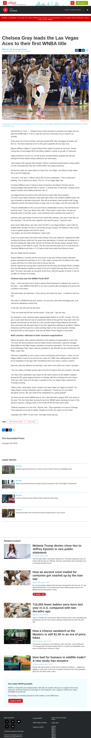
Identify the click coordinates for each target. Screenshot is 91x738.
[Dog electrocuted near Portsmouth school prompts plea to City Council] (8, 513)
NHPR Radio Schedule (40, 722)
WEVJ (53, 733)
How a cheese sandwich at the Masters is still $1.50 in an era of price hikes (59, 634)
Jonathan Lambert (38, 664)
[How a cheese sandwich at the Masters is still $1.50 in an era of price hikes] (17, 636)
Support (82, 3)
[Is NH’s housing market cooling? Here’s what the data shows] (8, 498)
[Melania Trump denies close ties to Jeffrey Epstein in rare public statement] (17, 551)
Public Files (55, 723)
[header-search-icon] (72, 3)
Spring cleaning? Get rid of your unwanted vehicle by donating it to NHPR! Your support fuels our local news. (45, 18)
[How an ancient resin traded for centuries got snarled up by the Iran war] (17, 577)
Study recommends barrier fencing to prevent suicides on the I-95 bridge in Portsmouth (46, 483)
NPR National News (16, 422)
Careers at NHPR (38, 727)
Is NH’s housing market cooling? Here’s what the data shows (37, 498)
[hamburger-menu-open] (5, 3)
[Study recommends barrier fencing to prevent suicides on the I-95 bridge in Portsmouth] (8, 484)
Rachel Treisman (38, 641)
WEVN (53, 734)
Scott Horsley (37, 582)
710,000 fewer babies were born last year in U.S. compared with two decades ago (58, 608)
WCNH (53, 726)
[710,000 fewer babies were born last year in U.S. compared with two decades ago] (17, 610)
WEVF (53, 729)
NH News (19, 466)
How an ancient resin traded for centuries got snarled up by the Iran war (58, 575)
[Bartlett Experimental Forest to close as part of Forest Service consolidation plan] (8, 469)
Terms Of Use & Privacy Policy (58, 718)
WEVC (53, 728)
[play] (5, 10)
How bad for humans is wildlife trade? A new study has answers (59, 659)
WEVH (53, 731)
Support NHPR (15, 701)
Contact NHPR (37, 718)
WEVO (53, 736)
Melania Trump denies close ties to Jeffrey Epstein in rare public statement (57, 549)
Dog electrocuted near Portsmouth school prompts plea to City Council (40, 512)
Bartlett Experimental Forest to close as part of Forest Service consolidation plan (44, 469)
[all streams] (88, 10)
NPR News (31, 422)
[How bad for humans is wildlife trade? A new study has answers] (17, 663)
